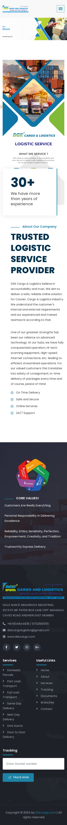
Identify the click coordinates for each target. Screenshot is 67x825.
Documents (49, 696)
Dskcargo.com (45, 812)
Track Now (18, 777)
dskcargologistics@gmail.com (26, 630)
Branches (47, 702)
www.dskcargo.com (19, 637)
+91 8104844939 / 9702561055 (26, 624)
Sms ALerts (15, 726)
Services (47, 683)
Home (45, 670)
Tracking (47, 690)
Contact (47, 709)
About (45, 677)
